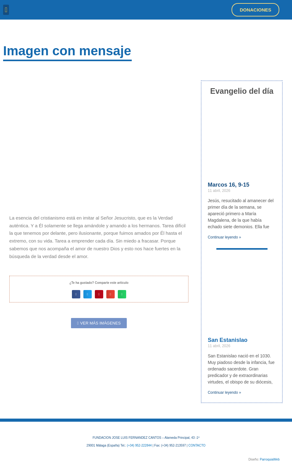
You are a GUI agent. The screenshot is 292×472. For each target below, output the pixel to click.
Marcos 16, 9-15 (228, 185)
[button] (6, 10)
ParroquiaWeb (270, 459)
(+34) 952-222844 (139, 445)
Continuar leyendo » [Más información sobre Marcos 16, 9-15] (224, 237)
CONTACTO (197, 445)
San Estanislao (227, 340)
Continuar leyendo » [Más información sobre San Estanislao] (224, 392)
